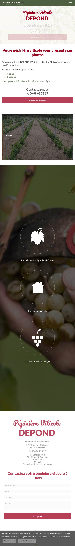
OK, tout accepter (9, 541)
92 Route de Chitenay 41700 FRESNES (37, 446)
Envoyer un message (37, 100)
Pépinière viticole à (20, 81)
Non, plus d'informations (27, 541)
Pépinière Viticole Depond (34, 3)
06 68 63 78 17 (38, 93)
